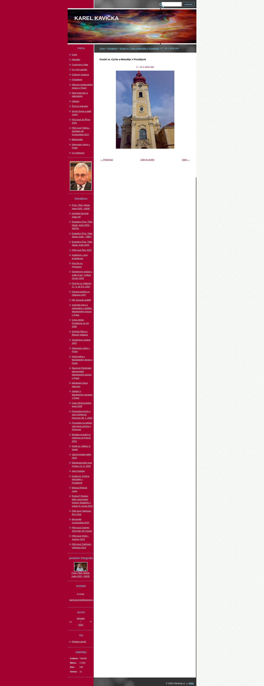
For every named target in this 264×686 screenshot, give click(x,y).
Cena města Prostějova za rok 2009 (80, 323)
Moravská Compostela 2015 (80, 521)
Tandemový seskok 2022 (81, 342)
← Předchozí (106, 159)
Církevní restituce (80, 74)
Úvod (102, 48)
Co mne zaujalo (79, 69)
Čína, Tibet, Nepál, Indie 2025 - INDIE (81, 207)
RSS (191, 683)
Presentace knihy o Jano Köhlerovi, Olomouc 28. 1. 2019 (82, 414)
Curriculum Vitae (80, 64)
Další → (186, 159)
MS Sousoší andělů (81, 300)
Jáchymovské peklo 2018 (81, 456)
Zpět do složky (147, 159)
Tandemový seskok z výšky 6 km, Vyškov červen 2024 (82, 275)
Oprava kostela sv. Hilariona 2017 (81, 293)
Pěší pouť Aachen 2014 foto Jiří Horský (82, 529)
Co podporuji (78, 153)
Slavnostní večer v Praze (81, 146)
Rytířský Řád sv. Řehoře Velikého (80, 333)
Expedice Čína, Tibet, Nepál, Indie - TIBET (82, 235)
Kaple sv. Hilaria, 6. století (81, 448)
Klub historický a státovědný (80, 95)
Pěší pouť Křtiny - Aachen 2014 (80, 538)
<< (70, 621)
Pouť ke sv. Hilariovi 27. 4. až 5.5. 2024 (81, 285)
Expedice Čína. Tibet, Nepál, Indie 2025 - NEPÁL (82, 225)
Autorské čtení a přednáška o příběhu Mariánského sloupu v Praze (82, 310)
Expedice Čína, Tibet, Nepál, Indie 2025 (82, 243)
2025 (80, 625)
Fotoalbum (112, 48)
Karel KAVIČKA (96, 18)
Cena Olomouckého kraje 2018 (81, 405)
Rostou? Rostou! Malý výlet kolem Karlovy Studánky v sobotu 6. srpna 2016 (82, 501)
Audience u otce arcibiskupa (80, 257)
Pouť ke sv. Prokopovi (77, 265)
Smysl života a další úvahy (81, 113)
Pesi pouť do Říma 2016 (81, 121)
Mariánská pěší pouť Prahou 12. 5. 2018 (82, 464)
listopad (81, 618)
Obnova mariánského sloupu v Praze (82, 86)
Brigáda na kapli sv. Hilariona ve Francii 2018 (81, 437)
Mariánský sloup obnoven (80, 385)
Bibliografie (77, 139)
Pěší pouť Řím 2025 (82, 250)
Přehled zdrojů (79, 641)
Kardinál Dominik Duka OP (80, 215)
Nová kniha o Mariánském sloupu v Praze (82, 359)
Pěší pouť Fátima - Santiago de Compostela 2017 (81, 131)
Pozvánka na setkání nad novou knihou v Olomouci (82, 426)
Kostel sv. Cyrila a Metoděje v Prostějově (139, 48)
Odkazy (75, 101)
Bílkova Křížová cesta (79, 489)
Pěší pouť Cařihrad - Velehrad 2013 (82, 546)
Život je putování (80, 106)
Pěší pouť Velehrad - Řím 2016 (82, 513)
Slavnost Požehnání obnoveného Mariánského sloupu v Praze (82, 373)
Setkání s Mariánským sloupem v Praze (82, 394)
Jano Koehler (78, 471)
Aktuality (76, 59)
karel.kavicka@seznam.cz (80, 600)
